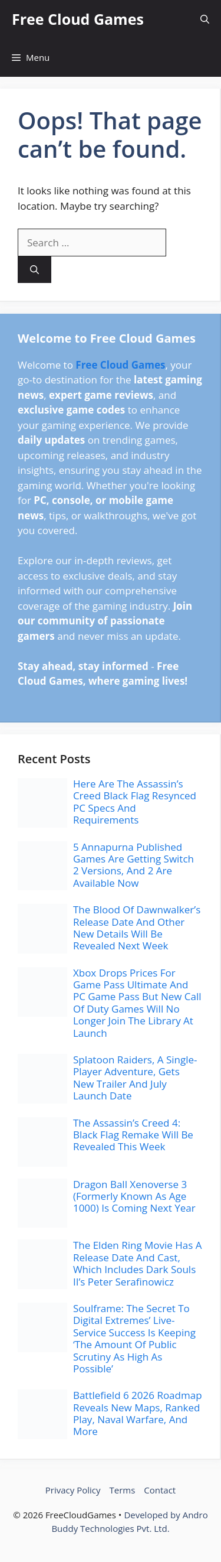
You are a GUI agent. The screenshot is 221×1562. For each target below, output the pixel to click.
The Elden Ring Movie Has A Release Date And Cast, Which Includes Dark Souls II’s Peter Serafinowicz (137, 1263)
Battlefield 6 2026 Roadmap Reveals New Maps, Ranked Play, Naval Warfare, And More (137, 1413)
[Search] (34, 269)
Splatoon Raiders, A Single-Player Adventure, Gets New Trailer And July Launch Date (135, 1077)
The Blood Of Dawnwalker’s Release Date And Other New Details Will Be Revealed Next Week (136, 927)
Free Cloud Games (78, 19)
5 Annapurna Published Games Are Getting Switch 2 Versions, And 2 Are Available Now (133, 865)
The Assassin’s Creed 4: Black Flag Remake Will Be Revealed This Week (133, 1135)
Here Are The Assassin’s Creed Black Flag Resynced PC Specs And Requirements (134, 801)
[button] (205, 19)
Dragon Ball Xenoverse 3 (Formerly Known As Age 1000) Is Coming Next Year (134, 1196)
